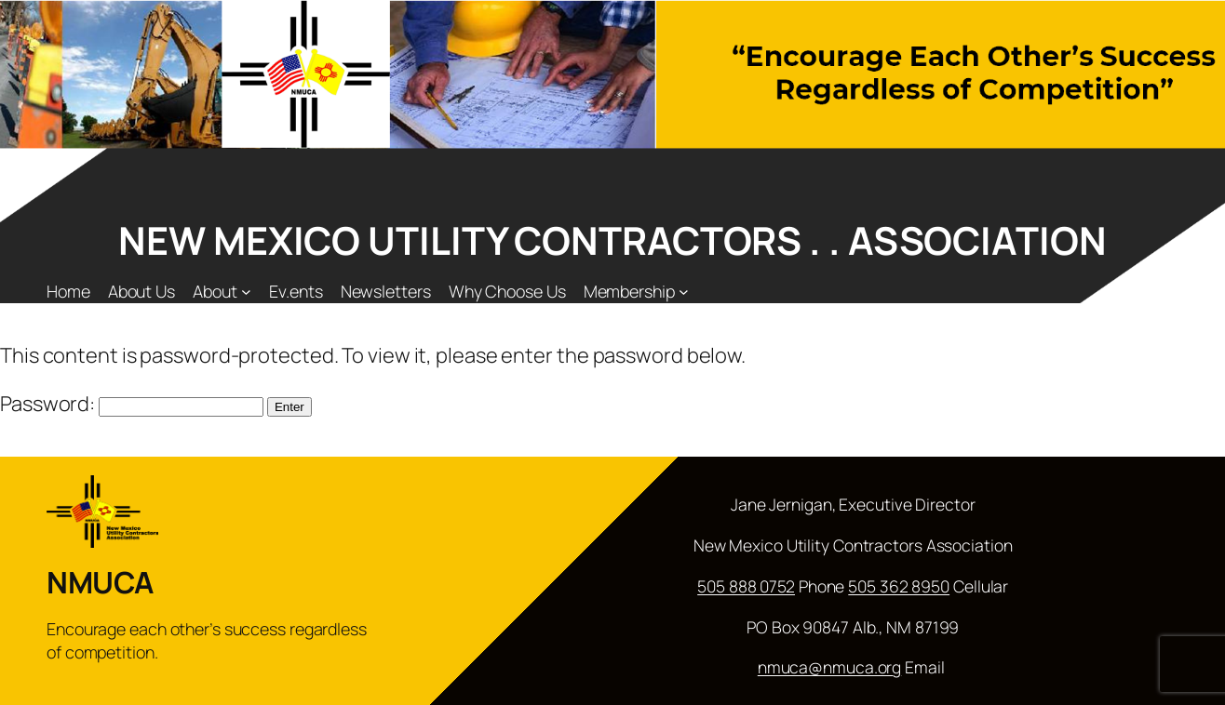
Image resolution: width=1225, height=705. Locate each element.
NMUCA (100, 582)
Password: (131, 404)
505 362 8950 (898, 586)
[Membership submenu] (684, 291)
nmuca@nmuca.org (830, 667)
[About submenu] (246, 291)
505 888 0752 (746, 586)
